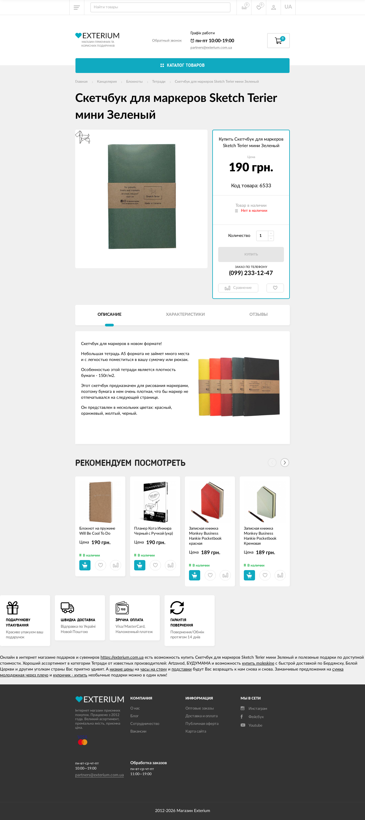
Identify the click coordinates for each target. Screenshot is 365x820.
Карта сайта (195, 731)
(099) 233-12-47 (251, 273)
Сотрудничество (144, 724)
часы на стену (153, 669)
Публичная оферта (201, 724)
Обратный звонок (167, 40)
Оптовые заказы (199, 708)
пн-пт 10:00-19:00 (212, 40)
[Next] (284, 462)
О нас (135, 708)
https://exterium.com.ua (122, 657)
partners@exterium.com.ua (211, 47)
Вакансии (138, 731)
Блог (134, 716)
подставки (182, 669)
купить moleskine (258, 663)
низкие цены (122, 669)
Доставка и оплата (201, 716)
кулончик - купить (70, 675)
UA (288, 7)
